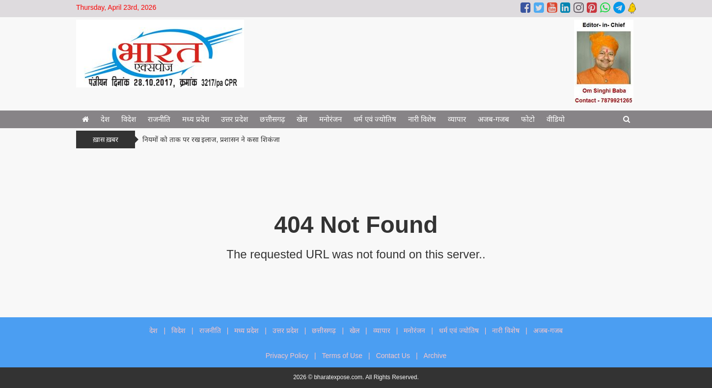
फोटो (528, 119)
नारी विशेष (422, 119)
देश (105, 119)
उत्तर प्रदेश (234, 119)
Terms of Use (342, 356)
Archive (435, 356)
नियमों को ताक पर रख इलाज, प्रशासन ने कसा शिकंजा (211, 139)
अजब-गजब (493, 119)
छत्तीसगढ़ (272, 119)
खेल (302, 119)
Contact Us (393, 356)
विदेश (128, 119)
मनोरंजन (330, 119)
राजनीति (159, 119)
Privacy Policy (287, 356)
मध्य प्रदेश (195, 119)
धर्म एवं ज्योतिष (375, 119)
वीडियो (556, 119)
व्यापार (457, 119)
